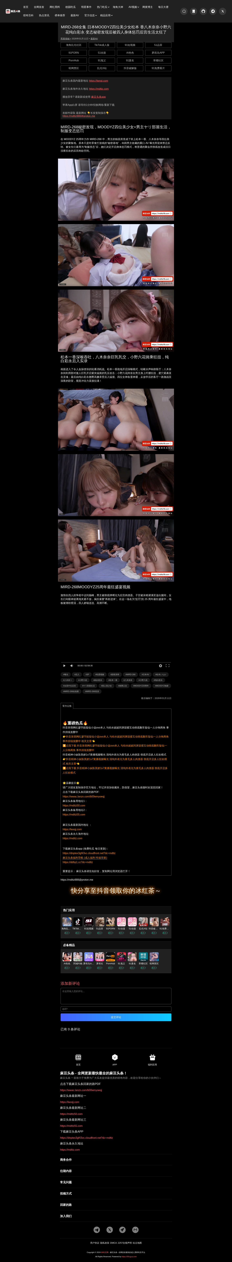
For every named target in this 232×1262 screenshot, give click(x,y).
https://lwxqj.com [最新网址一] (69, 1102)
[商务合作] (116, 1159)
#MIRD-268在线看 (71, 691)
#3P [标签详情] (87, 674)
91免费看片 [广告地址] (158, 68)
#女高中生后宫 (69, 686)
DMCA (113, 1243)
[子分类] (27, 7)
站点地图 (137, 1243)
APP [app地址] (114, 1060)
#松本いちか (160, 674)
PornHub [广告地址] (74, 60)
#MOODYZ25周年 (141, 686)
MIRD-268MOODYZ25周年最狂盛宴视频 (95, 587)
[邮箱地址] (116, 880)
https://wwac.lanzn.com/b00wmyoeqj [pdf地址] (84, 796)
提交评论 (116, 1017)
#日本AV (145, 674)
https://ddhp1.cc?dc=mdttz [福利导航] (78, 862)
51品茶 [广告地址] (158, 45)
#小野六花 (82, 680)
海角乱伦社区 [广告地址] (74, 45)
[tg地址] (213, 11)
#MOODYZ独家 (161, 686)
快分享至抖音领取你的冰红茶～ (116, 890)
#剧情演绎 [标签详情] (114, 674)
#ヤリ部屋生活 (88, 686)
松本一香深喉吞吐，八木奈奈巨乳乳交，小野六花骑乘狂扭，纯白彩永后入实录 (115, 359)
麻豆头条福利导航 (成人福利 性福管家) (85, 857)
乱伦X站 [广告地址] (102, 68)
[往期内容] (116, 1171)
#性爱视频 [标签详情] (99, 674)
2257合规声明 (125, 1243)
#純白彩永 (97, 680)
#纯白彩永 (158, 680)
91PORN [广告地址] (73, 52)
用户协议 (94, 1243)
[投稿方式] (116, 1193)
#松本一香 (112, 680)
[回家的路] (116, 1204)
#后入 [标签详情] (76, 674)
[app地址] (193, 11)
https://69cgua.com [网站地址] (129, 1256)
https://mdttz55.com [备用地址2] (74, 814)
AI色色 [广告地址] (130, 52)
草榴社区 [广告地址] (158, 60)
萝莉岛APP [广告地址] (158, 52)
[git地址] (203, 11)
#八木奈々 (67, 680)
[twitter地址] (222, 11)
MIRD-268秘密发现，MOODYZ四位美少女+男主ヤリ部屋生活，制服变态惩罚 (116, 129)
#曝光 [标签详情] (65, 674)
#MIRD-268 (130, 674)
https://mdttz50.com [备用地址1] (74, 805)
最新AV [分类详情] (94, 38)
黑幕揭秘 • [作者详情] (66, 38)
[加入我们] (116, 1216)
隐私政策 (104, 1243)
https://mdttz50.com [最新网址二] (71, 1114)
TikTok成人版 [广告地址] (102, 45)
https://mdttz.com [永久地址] (99, 88)
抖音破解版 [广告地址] (130, 68)
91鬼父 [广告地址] (102, 60)
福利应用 (152, 1060)
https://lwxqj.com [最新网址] (98, 80)
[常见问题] (116, 1182)
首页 (78, 1060)
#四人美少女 (106, 686)
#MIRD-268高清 (92, 691)
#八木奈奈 (128, 680)
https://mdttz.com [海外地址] (72, 838)
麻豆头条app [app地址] (98, 96)
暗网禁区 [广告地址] (74, 68)
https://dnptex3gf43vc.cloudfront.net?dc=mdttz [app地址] (89, 853)
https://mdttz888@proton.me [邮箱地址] (79, 116)
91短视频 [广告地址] (130, 45)
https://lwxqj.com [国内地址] (72, 829)
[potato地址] (122, 1230)
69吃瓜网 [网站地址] (104, 1252)
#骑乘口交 (122, 686)
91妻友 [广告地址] (130, 60)
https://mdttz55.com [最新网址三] (71, 1126)
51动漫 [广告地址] (102, 52)
